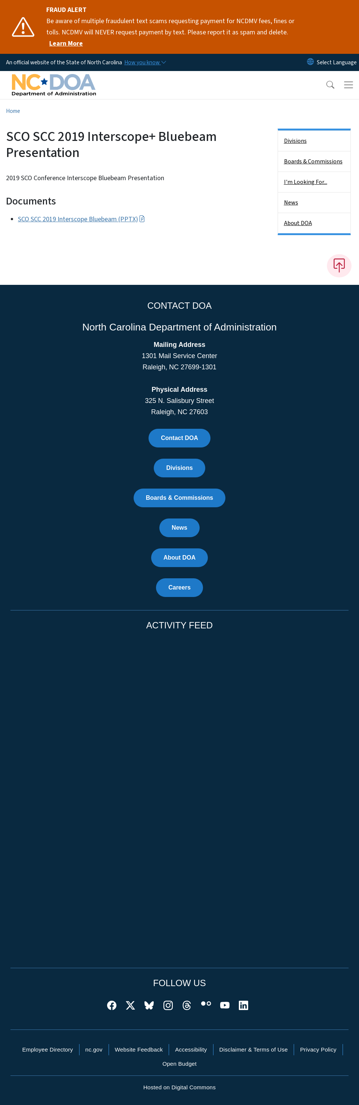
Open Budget (179, 1064)
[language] (337, 62)
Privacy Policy (318, 1049)
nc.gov (94, 1049)
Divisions (295, 141)
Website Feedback (139, 1049)
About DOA (298, 223)
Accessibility (191, 1049)
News (291, 202)
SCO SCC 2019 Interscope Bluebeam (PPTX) (81, 219)
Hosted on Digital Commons (179, 1087)
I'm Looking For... (305, 182)
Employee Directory (47, 1049)
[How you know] (144, 62)
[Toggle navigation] (348, 85)
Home (13, 111)
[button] (325, 85)
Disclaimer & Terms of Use (253, 1049)
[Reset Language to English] (310, 62)
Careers (179, 587)
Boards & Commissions (313, 161)
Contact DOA (179, 438)
